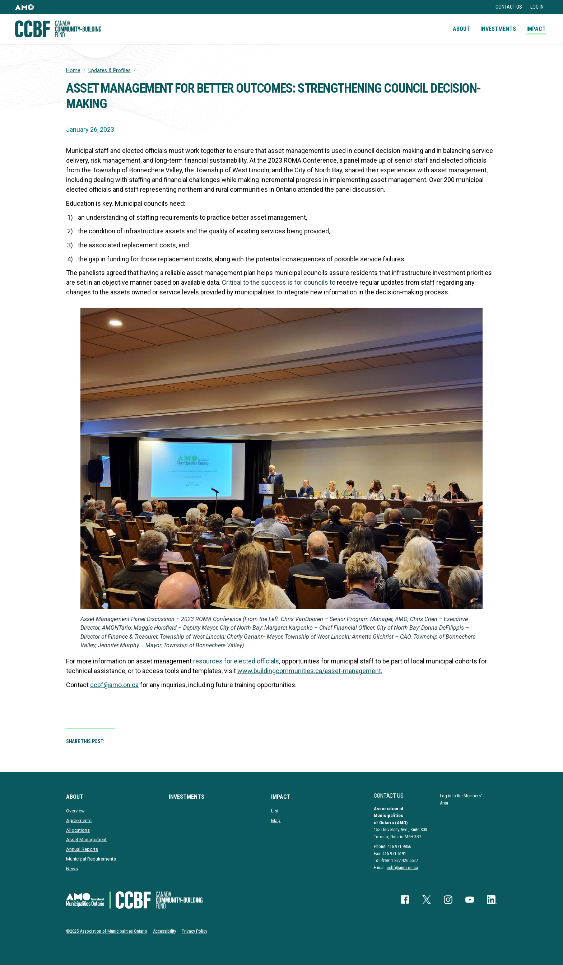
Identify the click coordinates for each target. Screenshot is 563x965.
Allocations (78, 830)
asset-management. (353, 671)
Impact (536, 28)
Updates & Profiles (109, 70)
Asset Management (86, 839)
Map (275, 820)
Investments (498, 28)
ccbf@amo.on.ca (402, 867)
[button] (24, 7)
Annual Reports (82, 849)
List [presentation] (275, 811)
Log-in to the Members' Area (461, 799)
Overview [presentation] (75, 811)
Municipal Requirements (91, 859)
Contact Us (508, 7)
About (461, 28)
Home (73, 70)
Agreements (79, 820)
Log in (537, 7)
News (72, 868)
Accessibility (164, 931)
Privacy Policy (194, 931)
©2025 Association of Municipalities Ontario (106, 931)
